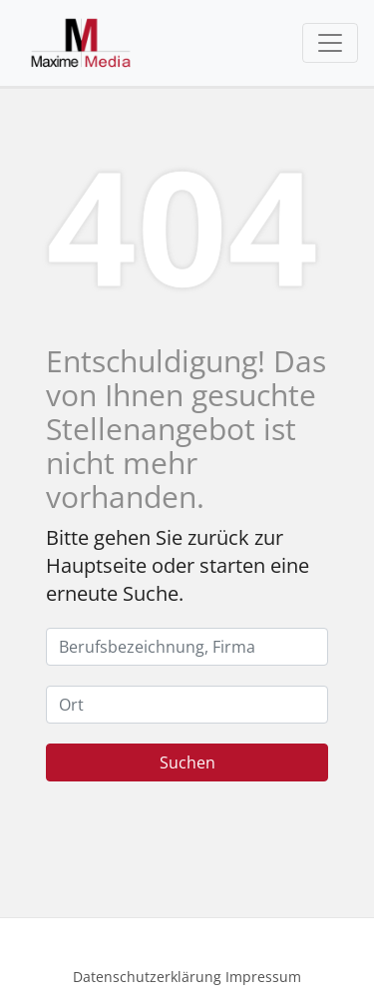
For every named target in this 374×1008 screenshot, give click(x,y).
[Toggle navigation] (330, 43)
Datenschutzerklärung (147, 976)
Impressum (263, 976)
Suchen (187, 762)
